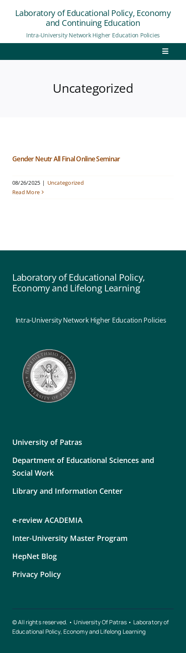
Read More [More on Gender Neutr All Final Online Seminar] (26, 192)
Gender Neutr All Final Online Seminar (66, 158)
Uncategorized (65, 182)
